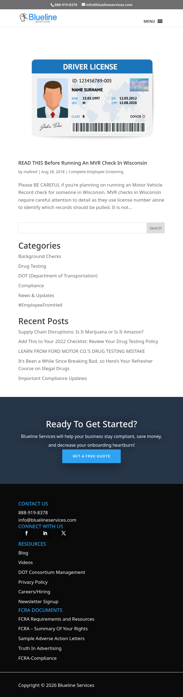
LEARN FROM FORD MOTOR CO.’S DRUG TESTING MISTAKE (81, 351)
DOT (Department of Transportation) (58, 275)
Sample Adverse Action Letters (51, 638)
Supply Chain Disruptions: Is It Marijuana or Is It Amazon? (80, 332)
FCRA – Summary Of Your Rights (53, 628)
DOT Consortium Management (51, 572)
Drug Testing (32, 266)
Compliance (31, 285)
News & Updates (36, 295)
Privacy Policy (33, 582)
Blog (23, 553)
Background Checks (39, 256)
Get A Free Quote (91, 456)
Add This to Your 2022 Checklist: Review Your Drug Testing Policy (88, 341)
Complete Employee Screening (96, 171)
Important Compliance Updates (52, 378)
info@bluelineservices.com (47, 520)
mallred (30, 171)
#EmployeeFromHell (40, 305)
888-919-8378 (33, 512)
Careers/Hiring (34, 591)
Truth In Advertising (39, 648)
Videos (25, 562)
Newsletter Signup (38, 601)
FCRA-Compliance (37, 658)
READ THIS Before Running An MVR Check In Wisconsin (82, 162)
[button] (149, 21)
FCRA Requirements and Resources (56, 619)
